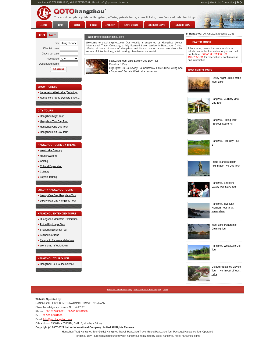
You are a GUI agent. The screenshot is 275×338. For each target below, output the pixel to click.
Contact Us (228, 2)
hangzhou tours (107, 335)
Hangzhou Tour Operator (198, 331)
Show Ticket (131, 24)
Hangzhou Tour (70, 331)
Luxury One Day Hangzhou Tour (58, 195)
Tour (60, 24)
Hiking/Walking (48, 155)
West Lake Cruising (51, 150)
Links (165, 289)
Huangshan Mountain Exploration (59, 219)
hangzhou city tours (151, 335)
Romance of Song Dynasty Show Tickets (63, 97)
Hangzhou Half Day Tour (54, 132)
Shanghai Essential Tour (53, 229)
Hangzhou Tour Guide (93, 331)
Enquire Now (182, 24)
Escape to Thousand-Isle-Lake (57, 240)
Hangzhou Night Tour (52, 116)
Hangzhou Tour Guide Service (57, 264)
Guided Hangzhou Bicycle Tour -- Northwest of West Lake (226, 270)
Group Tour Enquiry (151, 289)
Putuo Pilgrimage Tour (52, 224)
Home (204, 2)
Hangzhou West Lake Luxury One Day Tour (133, 60)
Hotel (77, 24)
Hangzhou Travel (116, 331)
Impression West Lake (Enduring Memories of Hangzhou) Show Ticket (79, 92)
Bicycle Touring (48, 176)
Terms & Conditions (116, 289)
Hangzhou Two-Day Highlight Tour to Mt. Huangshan (223, 207)
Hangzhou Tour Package (169, 331)
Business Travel (157, 24)
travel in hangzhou (127, 335)
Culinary (44, 171)
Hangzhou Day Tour (86, 335)
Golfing (44, 161)
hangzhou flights (191, 335)
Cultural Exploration (51, 166)
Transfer (109, 24)
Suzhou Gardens (49, 235)
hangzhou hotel (171, 335)
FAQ (239, 2)
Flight (93, 24)
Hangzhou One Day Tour (54, 126)
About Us (214, 2)
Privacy (137, 289)
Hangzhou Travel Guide (140, 331)
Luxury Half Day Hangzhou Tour (58, 200)
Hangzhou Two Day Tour (54, 121)
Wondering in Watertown (54, 245)
